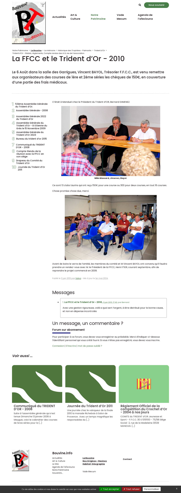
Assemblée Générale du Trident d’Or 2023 (28, 133)
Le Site (55, 464)
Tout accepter (110, 489)
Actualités (59, 17)
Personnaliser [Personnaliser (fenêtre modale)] (151, 489)
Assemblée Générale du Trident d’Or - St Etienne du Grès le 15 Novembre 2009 (29, 126)
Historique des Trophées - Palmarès (74, 50)
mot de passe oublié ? (90, 346)
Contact (127, 459)
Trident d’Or (99, 50)
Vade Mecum (122, 17)
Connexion (58, 346)
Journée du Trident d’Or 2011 (28, 168)
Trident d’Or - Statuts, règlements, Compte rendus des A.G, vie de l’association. (48, 53)
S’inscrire (71, 346)
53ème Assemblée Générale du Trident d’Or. (30, 105)
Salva (78, 278)
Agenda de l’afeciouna (145, 17)
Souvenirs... (57, 472)
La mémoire (49, 50)
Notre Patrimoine (98, 17)
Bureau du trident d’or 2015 (29, 139)
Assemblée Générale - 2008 (30, 111)
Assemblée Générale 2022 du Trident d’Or (29, 117)
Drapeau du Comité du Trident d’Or (27, 162)
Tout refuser (132, 489)
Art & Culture (75, 17)
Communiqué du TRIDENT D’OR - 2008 (28, 146)
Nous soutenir (156, 5)
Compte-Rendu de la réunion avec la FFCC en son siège (28, 154)
